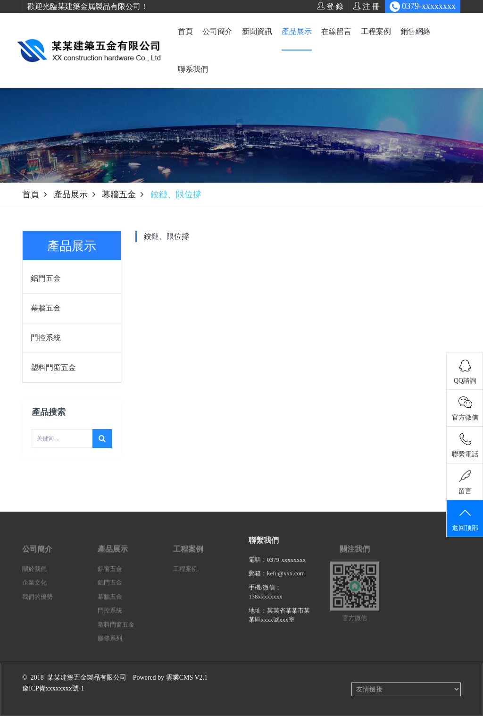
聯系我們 (193, 69)
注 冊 (366, 6)
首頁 (185, 31)
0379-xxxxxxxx (286, 566)
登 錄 (330, 6)
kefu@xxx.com (286, 579)
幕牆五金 (119, 194)
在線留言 (336, 31)
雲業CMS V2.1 (187, 677)
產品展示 (297, 31)
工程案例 (376, 31)
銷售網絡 (415, 31)
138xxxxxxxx (266, 602)
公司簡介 (217, 31)
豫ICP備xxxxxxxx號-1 (53, 688)
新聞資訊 (257, 31)
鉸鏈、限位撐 (166, 236)
